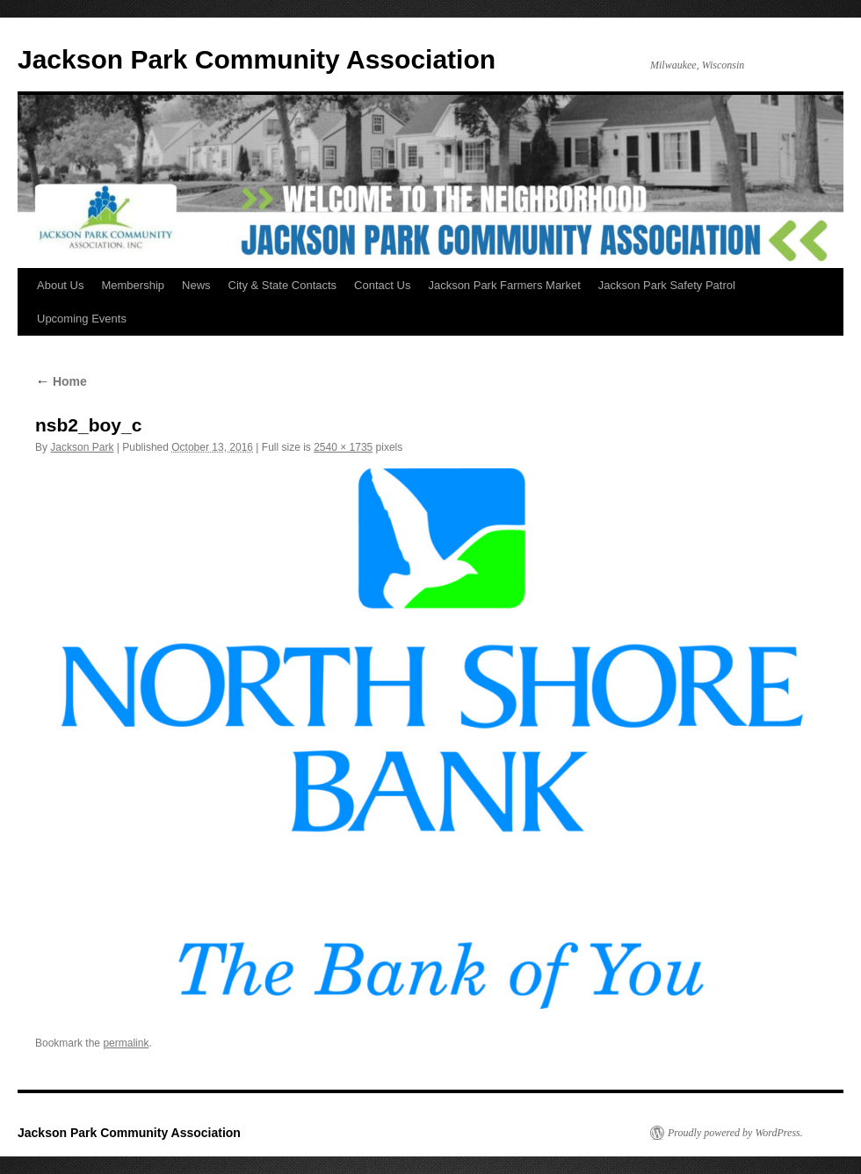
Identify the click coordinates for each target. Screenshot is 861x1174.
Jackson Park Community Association (257, 59)
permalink (125, 1043)
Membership (132, 285)
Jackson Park (81, 447)
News (196, 285)
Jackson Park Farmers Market (504, 285)
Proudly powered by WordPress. (735, 1133)
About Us (60, 285)
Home (61, 381)
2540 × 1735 (343, 447)
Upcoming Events (82, 318)
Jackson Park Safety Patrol (666, 285)
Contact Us (382, 285)
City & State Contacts (282, 285)
